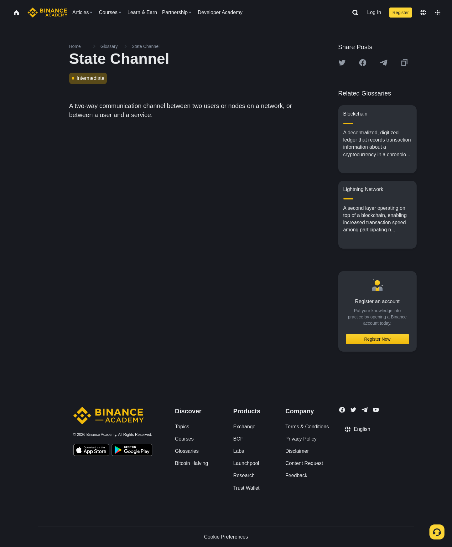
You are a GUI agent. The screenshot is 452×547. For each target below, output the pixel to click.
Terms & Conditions (307, 426)
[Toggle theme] (437, 12)
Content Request (304, 463)
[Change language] (423, 12)
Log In (374, 12)
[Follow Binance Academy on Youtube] (376, 410)
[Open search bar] (353, 12)
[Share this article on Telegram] (383, 62)
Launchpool (246, 463)
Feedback (296, 475)
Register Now (377, 339)
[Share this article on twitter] (342, 62)
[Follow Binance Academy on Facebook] (342, 410)
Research (243, 475)
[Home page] (47, 13)
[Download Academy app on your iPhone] (91, 451)
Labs (238, 451)
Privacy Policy (301, 438)
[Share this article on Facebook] (362, 62)
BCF (238, 438)
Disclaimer (297, 451)
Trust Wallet (246, 488)
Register (400, 12)
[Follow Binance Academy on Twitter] (353, 409)
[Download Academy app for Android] (132, 451)
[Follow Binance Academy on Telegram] (364, 410)
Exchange (244, 426)
